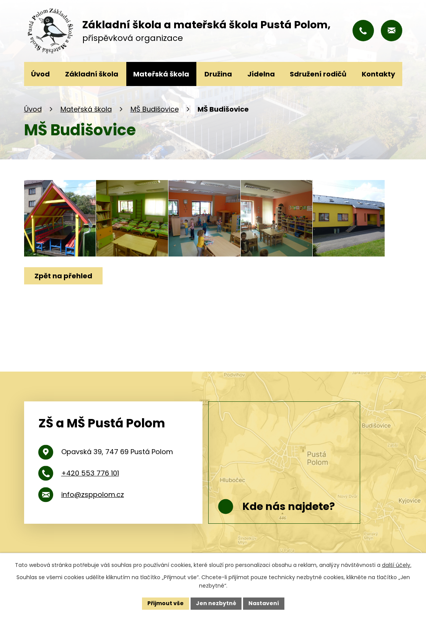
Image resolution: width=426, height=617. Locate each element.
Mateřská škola (86, 109)
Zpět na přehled (63, 276)
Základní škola (91, 74)
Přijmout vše (165, 603)
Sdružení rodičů (318, 74)
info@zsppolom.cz (92, 494)
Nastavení (263, 603)
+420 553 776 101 (90, 473)
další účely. (396, 565)
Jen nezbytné (216, 603)
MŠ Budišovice (155, 109)
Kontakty (378, 74)
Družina (218, 74)
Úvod (33, 109)
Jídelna (261, 74)
